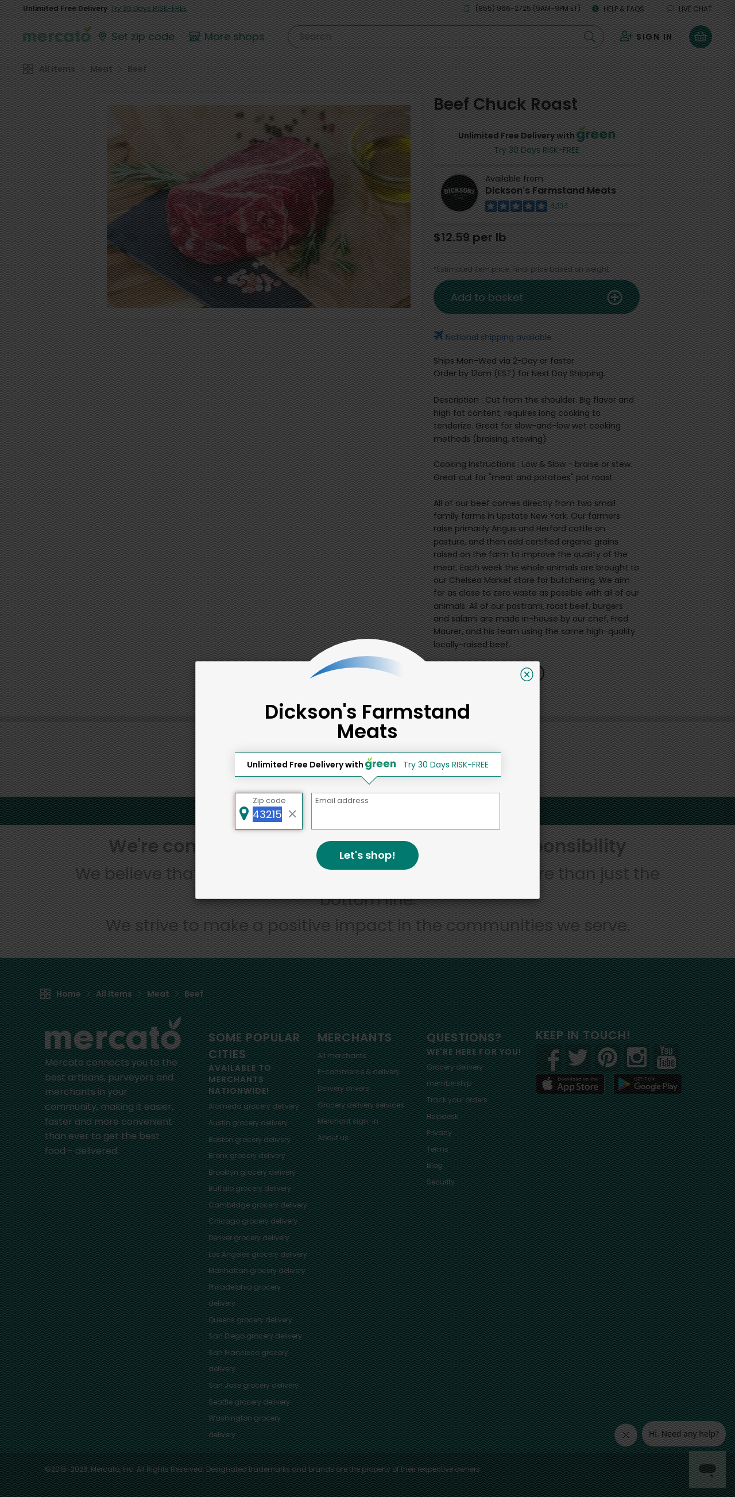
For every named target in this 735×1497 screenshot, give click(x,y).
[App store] (570, 1084)
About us (333, 1138)
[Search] (446, 36)
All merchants (342, 1055)
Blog (435, 1165)
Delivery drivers (343, 1088)
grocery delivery (253, 1106)
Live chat (689, 9)
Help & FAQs (618, 9)
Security (441, 1182)
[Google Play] (647, 1084)
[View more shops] (228, 36)
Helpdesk (442, 1116)
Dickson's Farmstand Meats (550, 190)
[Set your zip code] (135, 36)
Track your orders (457, 1100)
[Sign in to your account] (646, 36)
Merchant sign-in (348, 1121)
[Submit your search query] (589, 36)
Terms (437, 1149)
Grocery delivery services (361, 1105)
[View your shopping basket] (700, 36)
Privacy (439, 1132)
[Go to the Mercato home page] (57, 33)
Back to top (367, 810)
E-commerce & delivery (359, 1072)
